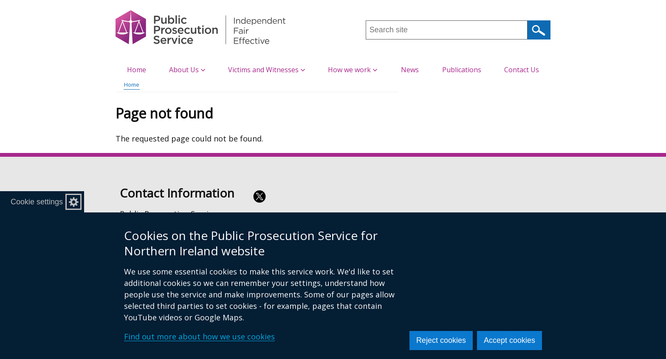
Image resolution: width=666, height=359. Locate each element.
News (410, 69)
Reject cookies (441, 340)
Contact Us (521, 69)
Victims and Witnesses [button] (266, 69)
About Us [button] (187, 69)
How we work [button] (352, 69)
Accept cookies (509, 340)
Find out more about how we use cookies (199, 336)
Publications (461, 69)
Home (136, 69)
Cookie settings (37, 202)
